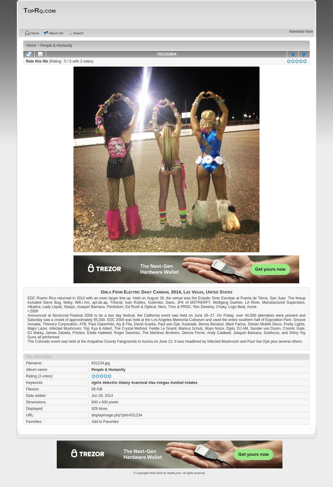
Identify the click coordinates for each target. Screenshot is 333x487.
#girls (96, 382)
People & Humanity (108, 369)
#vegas (163, 382)
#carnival (139, 382)
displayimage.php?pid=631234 (116, 415)
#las (152, 382)
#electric (110, 382)
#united (177, 382)
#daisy (124, 382)
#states (190, 382)
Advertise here (301, 31)
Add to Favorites (104, 422)
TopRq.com (174, 473)
